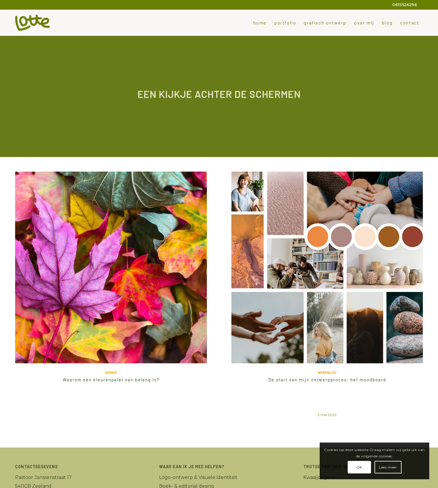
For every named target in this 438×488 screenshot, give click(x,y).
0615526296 (404, 4)
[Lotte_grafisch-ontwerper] (32, 23)
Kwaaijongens (319, 477)
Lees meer (388, 467)
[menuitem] (259, 23)
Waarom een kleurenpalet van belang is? (111, 379)
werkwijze (327, 372)
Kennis (111, 372)
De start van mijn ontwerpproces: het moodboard (327, 379)
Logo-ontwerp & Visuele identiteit (198, 477)
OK (359, 467)
